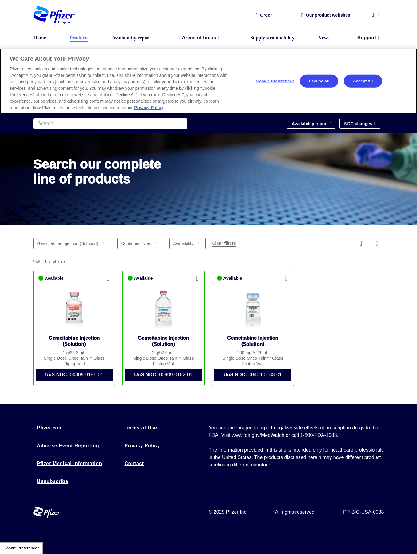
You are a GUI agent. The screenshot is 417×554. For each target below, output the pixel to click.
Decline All (319, 81)
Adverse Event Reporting (68, 445)
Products (79, 37)
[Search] (110, 123)
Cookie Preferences (21, 548)
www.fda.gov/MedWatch (258, 435)
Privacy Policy (142, 445)
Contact (134, 463)
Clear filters (224, 243)
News (323, 37)
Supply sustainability (272, 37)
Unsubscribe (52, 481)
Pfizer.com (50, 427)
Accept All (363, 81)
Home (40, 37)
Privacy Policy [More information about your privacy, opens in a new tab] (148, 107)
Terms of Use (141, 427)
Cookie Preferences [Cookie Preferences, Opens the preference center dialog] (275, 81)
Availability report (131, 37)
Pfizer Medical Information (69, 463)
